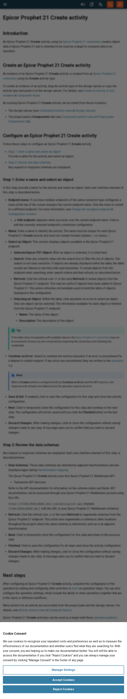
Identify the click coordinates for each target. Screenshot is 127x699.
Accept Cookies (63, 680)
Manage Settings (63, 670)
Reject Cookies (63, 689)
